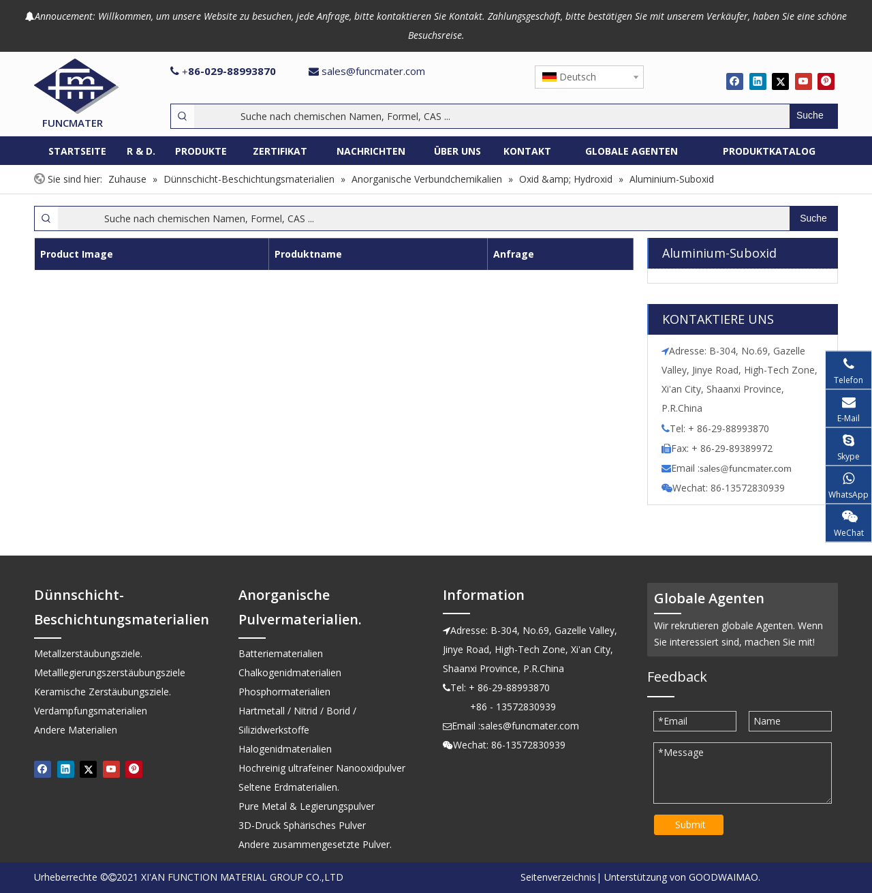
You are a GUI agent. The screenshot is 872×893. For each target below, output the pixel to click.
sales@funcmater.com (373, 71)
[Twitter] (780, 81)
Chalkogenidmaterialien (289, 672)
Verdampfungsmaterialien (90, 710)
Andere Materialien (75, 729)
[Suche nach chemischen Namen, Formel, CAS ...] (492, 116)
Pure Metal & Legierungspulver (306, 806)
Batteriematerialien (280, 653)
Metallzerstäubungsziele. (88, 653)
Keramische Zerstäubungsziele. (102, 691)
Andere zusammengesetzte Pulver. (315, 844)
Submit (690, 824)
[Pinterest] (826, 81)
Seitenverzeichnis (558, 877)
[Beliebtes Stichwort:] (813, 116)
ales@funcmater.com (748, 468)
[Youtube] (803, 81)
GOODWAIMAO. (724, 877)
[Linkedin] (757, 81)
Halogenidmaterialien (285, 748)
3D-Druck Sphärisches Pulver (302, 825)
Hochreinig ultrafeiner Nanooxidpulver (321, 767)
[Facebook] (734, 81)
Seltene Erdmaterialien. (288, 787)
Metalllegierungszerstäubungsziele (109, 672)
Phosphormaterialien (284, 691)
